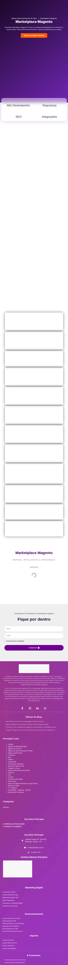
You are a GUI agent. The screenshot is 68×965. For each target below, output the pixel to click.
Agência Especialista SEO (10, 897)
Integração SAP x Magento (10, 926)
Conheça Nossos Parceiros (34, 857)
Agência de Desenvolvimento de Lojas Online (22, 783)
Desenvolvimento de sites (10, 928)
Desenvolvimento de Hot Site (11, 918)
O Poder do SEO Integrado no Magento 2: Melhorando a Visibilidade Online (30, 727)
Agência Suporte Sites (15, 753)
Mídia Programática (8, 900)
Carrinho (11, 777)
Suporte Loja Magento (9, 948)
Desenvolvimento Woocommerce (12, 931)
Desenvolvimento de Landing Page (13, 923)
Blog (9, 757)
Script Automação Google (10, 894)
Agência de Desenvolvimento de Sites (20, 751)
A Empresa (11, 755)
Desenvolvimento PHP (9, 921)
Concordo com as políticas (15, 641)
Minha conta (12, 781)
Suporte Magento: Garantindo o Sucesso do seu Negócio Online (26, 724)
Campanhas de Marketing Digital (12, 903)
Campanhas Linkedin (8, 892)
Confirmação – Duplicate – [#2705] (19, 790)
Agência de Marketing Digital (17, 746)
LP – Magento (12, 788)
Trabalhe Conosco (14, 768)
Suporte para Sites (8, 940)
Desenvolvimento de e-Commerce (15, 960)
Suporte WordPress (8, 945)
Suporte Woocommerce (9, 943)
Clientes (10, 759)
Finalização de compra (15, 779)
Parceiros (11, 773)
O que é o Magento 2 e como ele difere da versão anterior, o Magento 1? (30, 730)
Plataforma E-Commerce (16, 792)
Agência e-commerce (15, 749)
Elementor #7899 (13, 786)
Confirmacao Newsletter (16, 764)
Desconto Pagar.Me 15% (16, 766)
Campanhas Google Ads (9, 906)
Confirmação (12, 762)
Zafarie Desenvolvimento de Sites (24, 18)
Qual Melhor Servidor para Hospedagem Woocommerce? (24, 721)
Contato (10, 744)
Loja (9, 775)
